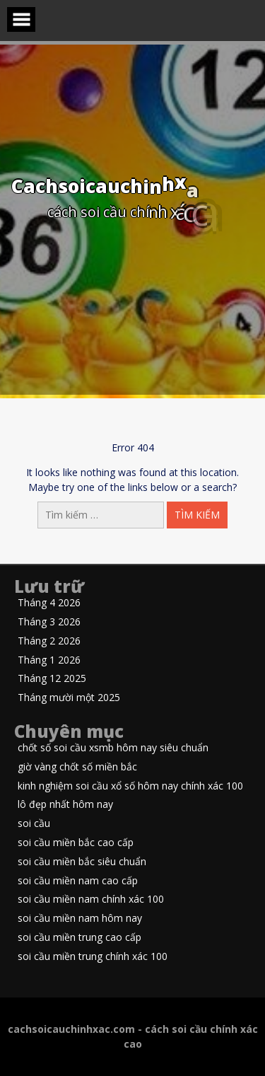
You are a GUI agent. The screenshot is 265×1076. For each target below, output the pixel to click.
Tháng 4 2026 (49, 603)
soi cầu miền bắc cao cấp (76, 843)
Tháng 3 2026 (49, 622)
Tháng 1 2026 (49, 660)
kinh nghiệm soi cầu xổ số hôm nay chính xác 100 (130, 786)
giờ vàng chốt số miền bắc (77, 767)
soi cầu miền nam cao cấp (78, 881)
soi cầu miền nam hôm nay (80, 919)
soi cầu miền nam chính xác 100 (91, 899)
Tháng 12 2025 (52, 679)
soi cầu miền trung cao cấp (79, 938)
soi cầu (34, 824)
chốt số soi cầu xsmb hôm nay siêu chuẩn (113, 748)
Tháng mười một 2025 (69, 698)
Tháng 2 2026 (49, 641)
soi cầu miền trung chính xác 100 (92, 957)
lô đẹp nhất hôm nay (65, 805)
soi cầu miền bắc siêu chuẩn (82, 862)
